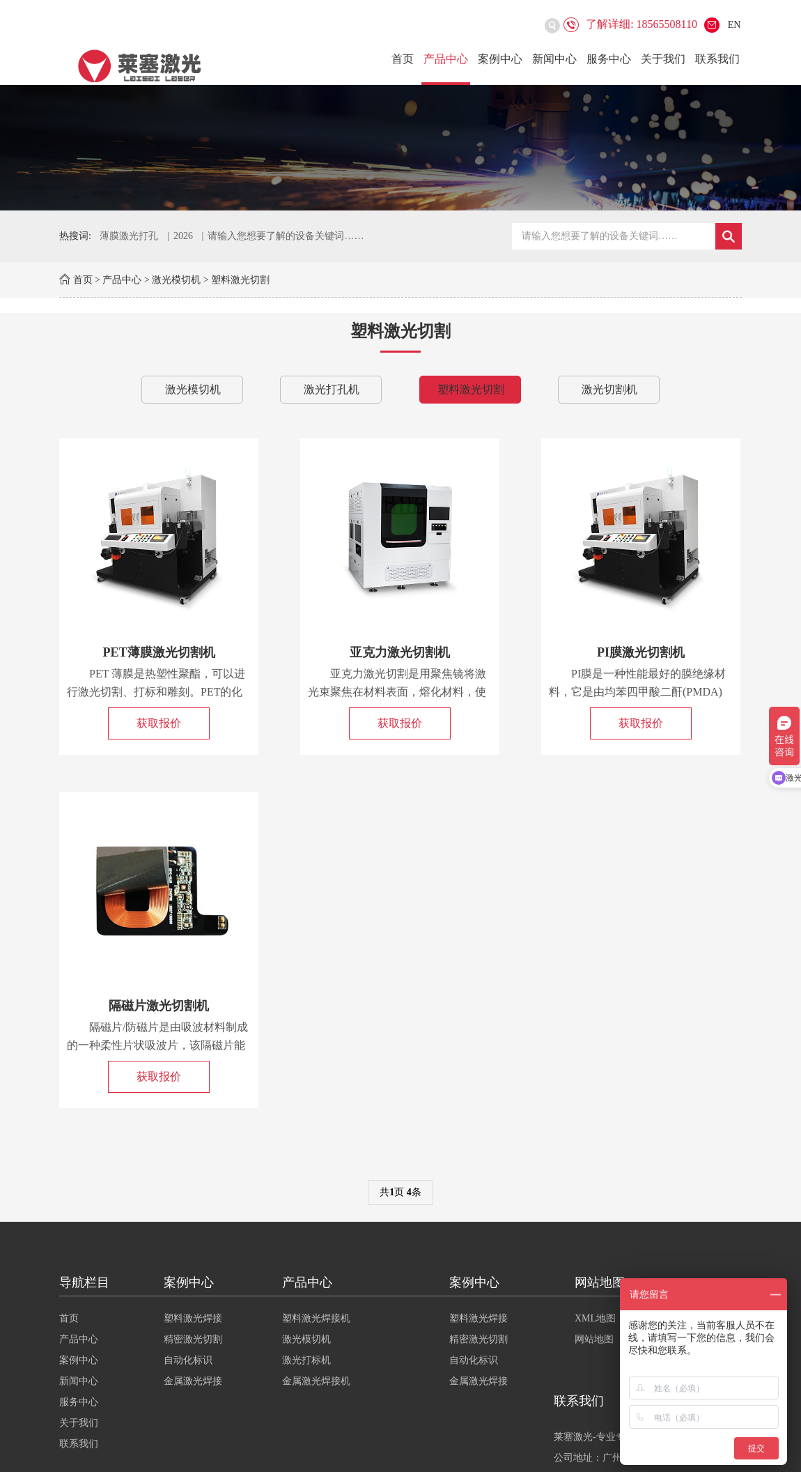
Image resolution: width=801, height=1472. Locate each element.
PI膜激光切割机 (641, 652)
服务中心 (608, 59)
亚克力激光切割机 (400, 652)
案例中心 (500, 59)
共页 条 (400, 1192)
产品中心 (445, 59)
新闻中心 (554, 59)
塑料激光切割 (240, 280)
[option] (400, 147)
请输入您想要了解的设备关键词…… (286, 236)
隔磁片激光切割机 (159, 1006)
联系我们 (717, 59)
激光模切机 (176, 280)
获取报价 (159, 723)
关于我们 (663, 59)
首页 (402, 59)
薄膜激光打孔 (129, 236)
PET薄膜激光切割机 (159, 652)
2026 (183, 236)
